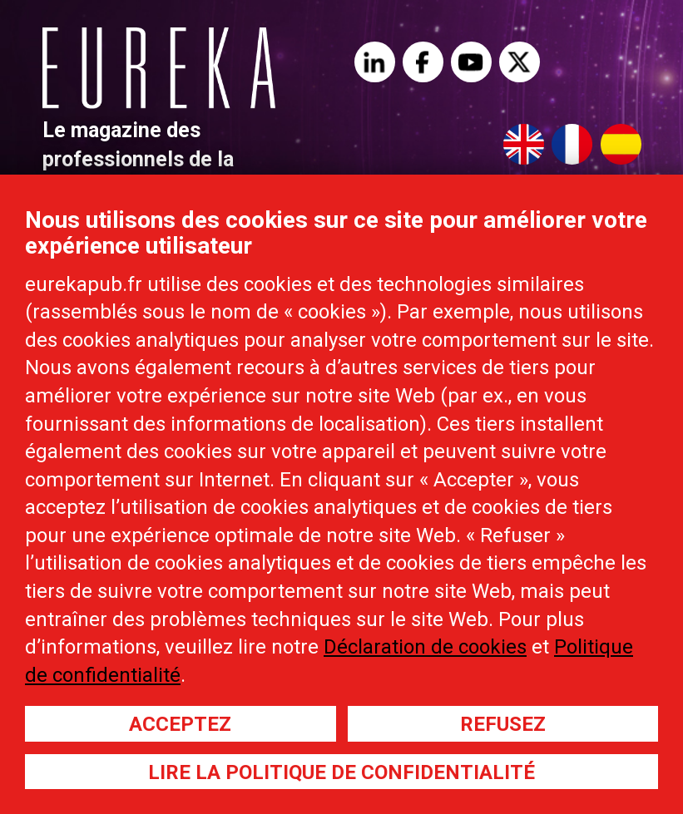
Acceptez (180, 724)
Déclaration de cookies (425, 647)
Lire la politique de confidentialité (341, 772)
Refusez (503, 724)
